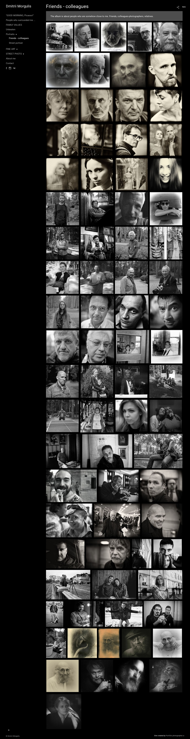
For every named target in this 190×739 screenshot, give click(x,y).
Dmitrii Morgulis (18, 6)
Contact (10, 63)
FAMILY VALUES (14, 25)
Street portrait (16, 43)
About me (11, 58)
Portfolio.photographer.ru (175, 736)
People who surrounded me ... (20, 20)
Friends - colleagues (19, 38)
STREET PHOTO (14, 53)
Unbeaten (10, 29)
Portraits (10, 34)
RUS (184, 7)
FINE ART (10, 49)
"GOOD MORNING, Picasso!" (20, 15)
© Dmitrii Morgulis (13, 736)
